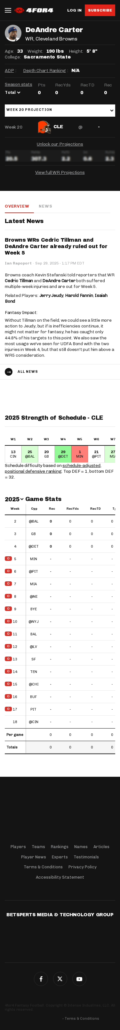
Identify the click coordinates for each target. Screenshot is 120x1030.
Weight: (35, 51)
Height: (76, 51)
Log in (74, 10)
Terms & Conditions (43, 866)
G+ (79, 979)
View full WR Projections (59, 172)
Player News (33, 857)
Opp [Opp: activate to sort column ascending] (34, 509)
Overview (17, 206)
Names (81, 846)
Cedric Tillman (19, 280)
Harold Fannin (79, 295)
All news (28, 372)
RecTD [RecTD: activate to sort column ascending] (95, 509)
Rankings (59, 846)
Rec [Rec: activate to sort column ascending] (52, 509)
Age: (9, 51)
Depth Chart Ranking (44, 70)
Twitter (60, 979)
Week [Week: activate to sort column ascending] (15, 509)
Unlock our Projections (60, 144)
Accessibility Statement (60, 877)
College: (12, 57)
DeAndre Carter (58, 280)
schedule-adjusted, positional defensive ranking (53, 468)
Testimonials (86, 857)
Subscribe (100, 10)
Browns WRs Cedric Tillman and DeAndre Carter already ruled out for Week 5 (56, 246)
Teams (38, 846)
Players (18, 846)
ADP (9, 70)
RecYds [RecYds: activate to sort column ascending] (73, 509)
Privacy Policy (82, 866)
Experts (60, 857)
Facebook (41, 979)
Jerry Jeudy (51, 295)
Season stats (18, 84)
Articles (101, 846)
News (45, 206)
